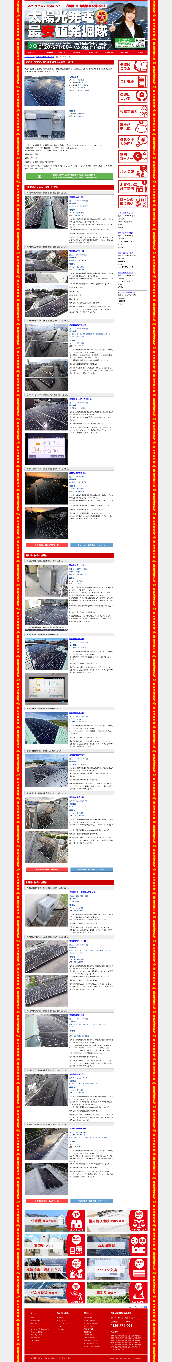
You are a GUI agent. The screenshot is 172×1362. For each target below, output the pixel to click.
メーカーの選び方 (36, 1332)
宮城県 (121, 1336)
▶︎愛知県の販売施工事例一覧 (47, 869)
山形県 (130, 1336)
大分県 (112, 1349)
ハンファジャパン (63, 1320)
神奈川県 (134, 1338)
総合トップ (32, 53)
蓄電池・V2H (89, 1326)
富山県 (112, 1340)
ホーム (33, 1313)
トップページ (29, 57)
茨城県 (138, 1336)
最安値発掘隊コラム (91, 1343)
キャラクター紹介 (36, 1335)
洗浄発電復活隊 (90, 1338)
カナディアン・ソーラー (65, 1323)
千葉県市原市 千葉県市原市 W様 (82, 892)
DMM (59, 1326)
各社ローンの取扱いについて (39, 1329)
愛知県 (112, 1342)
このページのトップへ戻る (137, 1307)
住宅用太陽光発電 (89, 1320)
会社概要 (124, 53)
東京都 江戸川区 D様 (77, 941)
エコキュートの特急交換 (92, 1346)
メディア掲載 (34, 1340)
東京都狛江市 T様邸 (125, 233)
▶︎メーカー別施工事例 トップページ (91, 545)
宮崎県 (117, 1349)
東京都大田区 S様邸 (125, 253)
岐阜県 (134, 1340)
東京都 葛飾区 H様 (76, 1015)
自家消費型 (88, 1329)
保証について (63, 53)
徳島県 (139, 1344)
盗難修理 (87, 1332)
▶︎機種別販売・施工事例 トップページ (91, 1201)
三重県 (117, 1342)
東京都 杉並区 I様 (76, 1074)
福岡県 (125, 1347)
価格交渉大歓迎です (36, 1338)
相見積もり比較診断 (91, 1323)
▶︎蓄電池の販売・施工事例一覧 (47, 1201)
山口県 (135, 1344)
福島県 (134, 1336)
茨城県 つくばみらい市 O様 (80, 399)
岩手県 (117, 1336)
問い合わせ (41, 1358)
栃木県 (112, 1338)
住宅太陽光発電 (47, 53)
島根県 (122, 1344)
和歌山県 (113, 1344)
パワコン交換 (89, 1335)
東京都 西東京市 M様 (77, 325)
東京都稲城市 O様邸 (125, 273)
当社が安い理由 (35, 1320)
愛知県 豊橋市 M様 (77, 755)
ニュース (49, 1358)
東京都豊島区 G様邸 (125, 213)
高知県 (121, 1347)
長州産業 (60, 1317)
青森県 (112, 1336)
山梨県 (125, 1340)
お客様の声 (109, 53)
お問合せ (140, 53)
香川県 (112, 1347)
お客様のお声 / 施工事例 (45, 57)
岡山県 (127, 1344)
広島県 (131, 1344)
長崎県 (134, 1347)
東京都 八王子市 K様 (77, 1129)
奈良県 (138, 1342)
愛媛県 (117, 1347)
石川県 (117, 1340)
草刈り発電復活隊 (90, 1340)
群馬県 (117, 1338)
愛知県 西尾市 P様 (76, 713)
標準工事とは (78, 53)
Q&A (32, 1326)
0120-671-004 (121, 1325)
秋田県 (125, 1336)
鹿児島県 (121, 1349)
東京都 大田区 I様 (76, 197)
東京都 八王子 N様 (76, 251)
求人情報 (66, 1358)
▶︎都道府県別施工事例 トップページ (91, 869)
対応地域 (114, 1332)
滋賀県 (121, 1342)
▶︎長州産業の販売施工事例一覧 (47, 545)
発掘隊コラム (94, 53)
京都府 (125, 1342)
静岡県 (138, 1340)
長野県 (130, 1340)
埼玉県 (121, 1338)
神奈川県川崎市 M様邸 (126, 292)
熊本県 (138, 1347)
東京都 (130, 1338)
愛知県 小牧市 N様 (76, 797)
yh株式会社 (88, 1317)
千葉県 (125, 1338)
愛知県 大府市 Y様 (76, 565)
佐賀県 (130, 1347)
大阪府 (130, 1342)
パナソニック (61, 1329)
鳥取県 (118, 1344)
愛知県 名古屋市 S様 (77, 473)
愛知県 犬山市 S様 (76, 639)
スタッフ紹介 (57, 1358)
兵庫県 (134, 1342)
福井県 (121, 1340)
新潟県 (139, 1338)
